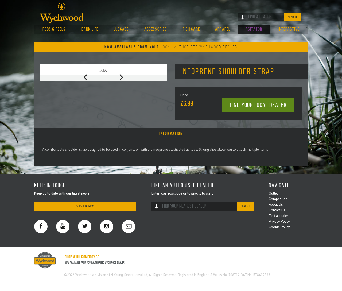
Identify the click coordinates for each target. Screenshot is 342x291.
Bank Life (89, 29)
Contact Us (277, 210)
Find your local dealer (258, 105)
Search (292, 17)
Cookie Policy (279, 227)
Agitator (254, 29)
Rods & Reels (53, 29)
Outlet (273, 194)
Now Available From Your (171, 47)
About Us (276, 205)
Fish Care (191, 29)
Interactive (289, 29)
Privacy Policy (279, 222)
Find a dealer (278, 216)
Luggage (121, 29)
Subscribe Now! (85, 206)
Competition (278, 199)
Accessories (155, 29)
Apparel (222, 29)
